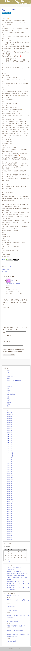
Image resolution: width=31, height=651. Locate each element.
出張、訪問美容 (11, 394)
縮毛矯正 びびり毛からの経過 (15, 630)
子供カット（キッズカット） (14, 595)
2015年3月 (9, 491)
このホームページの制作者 (14, 567)
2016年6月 (9, 464)
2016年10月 (10, 456)
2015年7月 (9, 483)
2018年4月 (9, 420)
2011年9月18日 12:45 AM (13, 283)
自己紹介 (9, 402)
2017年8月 (9, 436)
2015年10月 (10, 479)
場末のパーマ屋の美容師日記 (14, 571)
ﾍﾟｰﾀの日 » (5, 271)
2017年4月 (9, 444)
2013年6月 (9, 509)
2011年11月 (10, 535)
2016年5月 (9, 466)
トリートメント (11, 382)
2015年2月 (9, 493)
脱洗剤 (8, 400)
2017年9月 (9, 434)
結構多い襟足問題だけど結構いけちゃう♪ (17, 626)
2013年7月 (9, 507)
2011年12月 (10, 533)
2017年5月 (9, 442)
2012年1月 (9, 531)
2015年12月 (10, 475)
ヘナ (8, 392)
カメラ (8, 372)
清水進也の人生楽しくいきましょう (16, 581)
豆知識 (8, 406)
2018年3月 (9, 422)
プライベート (10, 388)
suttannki (8, 266)
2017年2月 (9, 448)
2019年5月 (9, 416)
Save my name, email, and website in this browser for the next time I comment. (13, 350)
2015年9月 (9, 481)
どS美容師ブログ (11, 569)
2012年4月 (9, 525)
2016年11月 (10, 454)
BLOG (17, 6)
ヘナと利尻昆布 (11, 606)
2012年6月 (9, 521)
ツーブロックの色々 (12, 610)
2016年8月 (9, 460)
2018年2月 (9, 424)
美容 (8, 398)
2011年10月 (10, 537)
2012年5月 (9, 523)
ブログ (8, 390)
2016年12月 (10, 452)
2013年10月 (10, 501)
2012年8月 (9, 517)
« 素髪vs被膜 (5, 269)
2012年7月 (9, 519)
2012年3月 (9, 527)
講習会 (8, 404)
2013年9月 (9, 503)
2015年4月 (9, 489)
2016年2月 (9, 472)
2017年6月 (9, 440)
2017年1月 (9, 450)
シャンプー (10, 378)
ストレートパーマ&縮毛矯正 (14, 380)
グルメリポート (11, 376)
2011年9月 (9, 539)
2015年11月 (10, 477)
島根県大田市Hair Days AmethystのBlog (17, 573)
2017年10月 (10, 432)
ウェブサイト (6, 341)
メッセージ (6, 307)
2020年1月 (9, 412)
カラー (8, 374)
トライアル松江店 (11, 641)
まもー (12, 280)
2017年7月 (9, 438)
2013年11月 (10, 499)
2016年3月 (9, 470)
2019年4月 (9, 418)
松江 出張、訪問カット (13, 621)
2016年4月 (9, 468)
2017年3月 (9, 446)
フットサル (10, 386)
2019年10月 (10, 414)
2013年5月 (9, 511)
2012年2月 (9, 529)
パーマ (8, 384)
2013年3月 (9, 515)
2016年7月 (9, 462)
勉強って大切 (9, 9)
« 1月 (8, 561)
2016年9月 (9, 458)
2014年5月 (9, 497)
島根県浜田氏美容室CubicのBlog (15, 575)
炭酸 (8, 396)
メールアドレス (7, 336)
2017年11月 (10, 430)
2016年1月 (9, 473)
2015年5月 (9, 487)
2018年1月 (9, 426)
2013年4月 (9, 513)
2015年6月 (9, 485)
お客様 (8, 370)
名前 (4, 332)
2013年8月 (9, 505)
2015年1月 (9, 495)
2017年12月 (10, 428)
